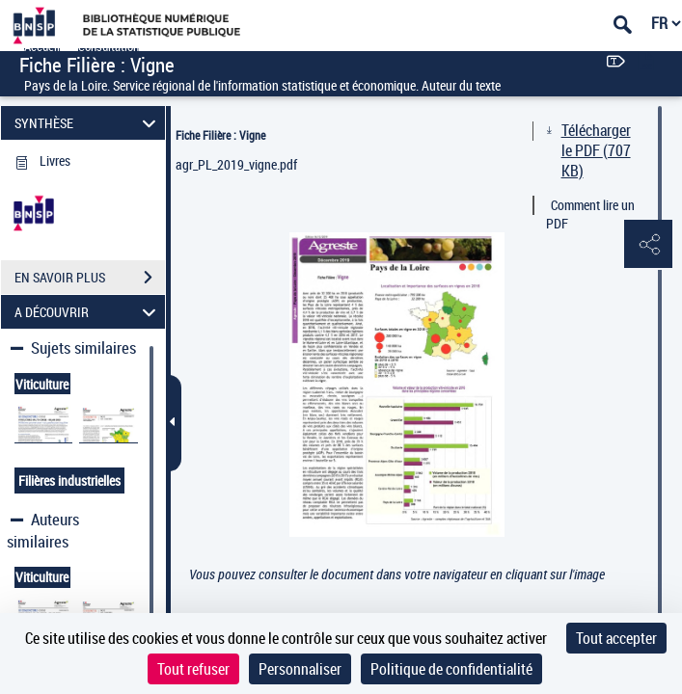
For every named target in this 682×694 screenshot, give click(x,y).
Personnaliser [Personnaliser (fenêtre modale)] (300, 669)
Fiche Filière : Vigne (220, 135)
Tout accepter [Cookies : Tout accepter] (616, 638)
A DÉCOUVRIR (87, 312)
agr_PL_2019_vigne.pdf (236, 164)
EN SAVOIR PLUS (89, 277)
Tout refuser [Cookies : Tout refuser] (193, 669)
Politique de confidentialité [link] (451, 669)
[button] (648, 245)
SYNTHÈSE (87, 123)
